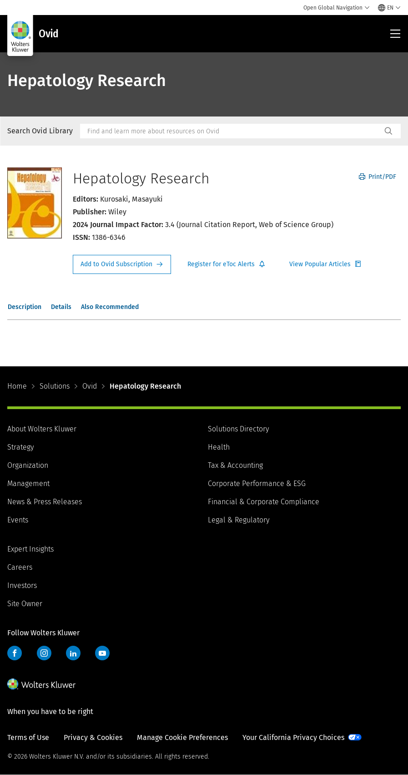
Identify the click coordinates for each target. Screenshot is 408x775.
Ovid (89, 386)
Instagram (44, 653)
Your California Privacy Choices (293, 737)
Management (28, 483)
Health (219, 447)
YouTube (102, 653)
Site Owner (24, 603)
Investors (22, 585)
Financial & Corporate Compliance (263, 501)
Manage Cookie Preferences (182, 737)
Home (17, 386)
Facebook (14, 653)
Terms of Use (28, 737)
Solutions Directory (238, 429)
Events (17, 520)
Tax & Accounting (235, 465)
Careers (19, 567)
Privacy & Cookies (93, 737)
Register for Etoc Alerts (226, 264)
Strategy (20, 447)
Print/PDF (377, 177)
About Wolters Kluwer (41, 429)
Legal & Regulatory (238, 520)
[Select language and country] (389, 7)
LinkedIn (73, 653)
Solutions (55, 386)
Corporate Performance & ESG (257, 483)
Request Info (122, 264)
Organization (27, 465)
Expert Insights (30, 549)
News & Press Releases (44, 501)
